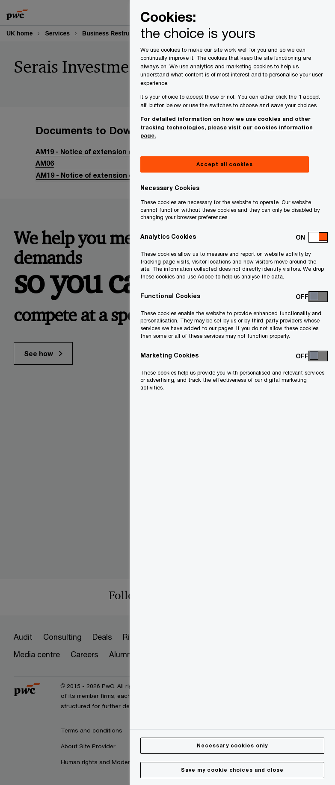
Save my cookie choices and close (232, 770)
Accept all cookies (224, 164)
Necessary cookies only (232, 745)
